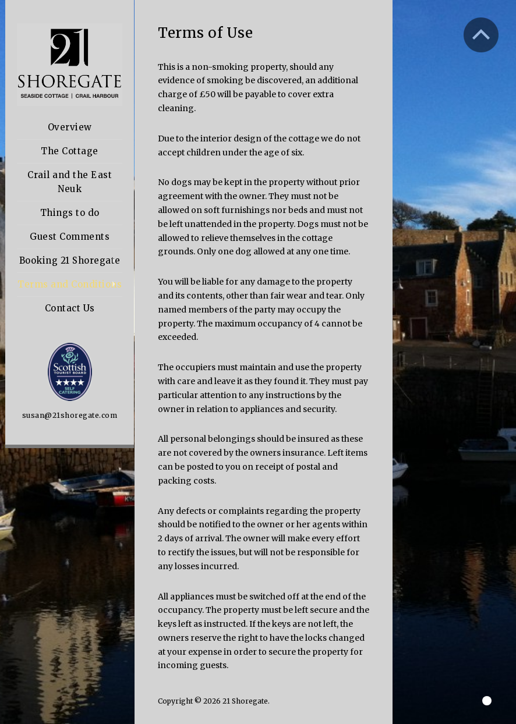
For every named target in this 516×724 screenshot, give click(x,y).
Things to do (70, 212)
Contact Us (70, 308)
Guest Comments (69, 236)
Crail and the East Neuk (69, 181)
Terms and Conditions (69, 284)
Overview (70, 127)
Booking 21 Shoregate (70, 260)
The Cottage (69, 151)
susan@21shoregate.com (70, 415)
